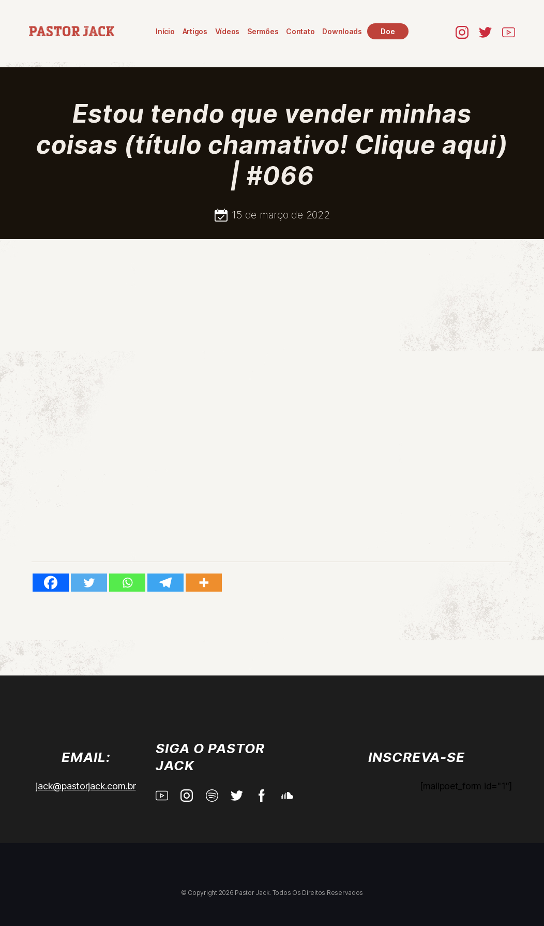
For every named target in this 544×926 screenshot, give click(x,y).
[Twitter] (89, 583)
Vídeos (227, 31)
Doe (388, 31)
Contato (300, 31)
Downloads (342, 31)
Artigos (194, 31)
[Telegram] (165, 583)
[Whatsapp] (127, 583)
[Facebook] (51, 583)
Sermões (262, 31)
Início (165, 31)
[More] (204, 583)
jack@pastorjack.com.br (85, 786)
